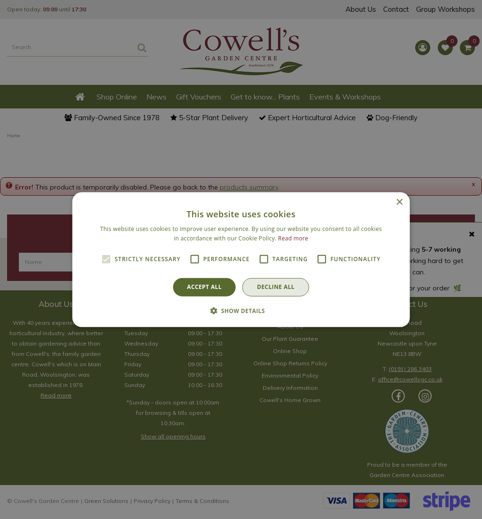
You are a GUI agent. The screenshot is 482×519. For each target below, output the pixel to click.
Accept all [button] (204, 287)
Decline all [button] (276, 287)
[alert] (241, 259)
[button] (241, 310)
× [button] (398, 202)
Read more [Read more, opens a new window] (293, 238)
